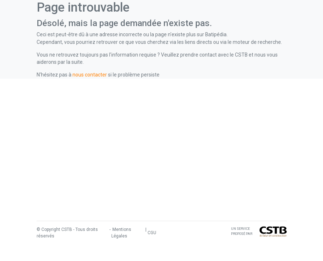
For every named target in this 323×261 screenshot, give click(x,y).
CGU (152, 232)
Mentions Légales (121, 233)
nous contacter (90, 75)
